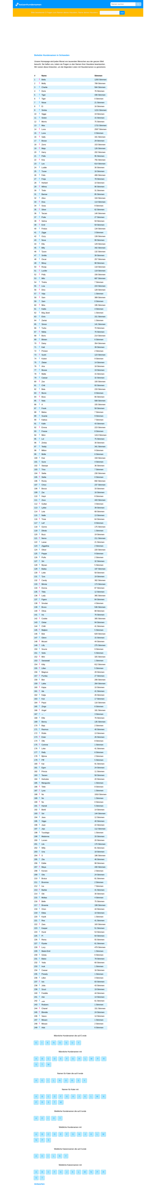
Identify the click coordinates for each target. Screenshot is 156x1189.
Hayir (43, 496)
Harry (43, 152)
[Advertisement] (78, 34)
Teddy (43, 447)
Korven (44, 871)
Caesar (44, 378)
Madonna (45, 836)
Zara (43, 924)
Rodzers (44, 1005)
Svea (43, 206)
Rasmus (44, 729)
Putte (43, 217)
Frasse (44, 431)
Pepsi (43, 703)
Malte (43, 374)
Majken (44, 630)
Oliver (43, 550)
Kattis (43, 309)
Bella (43, 80)
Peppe (44, 554)
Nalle (43, 515)
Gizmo (44, 527)
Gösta (43, 955)
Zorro (43, 145)
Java (43, 817)
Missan (44, 1024)
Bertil (43, 810)
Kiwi (43, 458)
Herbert (44, 183)
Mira (43, 305)
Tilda (43, 592)
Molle (43, 454)
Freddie (44, 993)
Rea (43, 921)
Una (43, 852)
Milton (43, 450)
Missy (43, 263)
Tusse (43, 171)
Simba (44, 110)
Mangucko (45, 783)
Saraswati (45, 661)
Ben (43, 680)
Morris (44, 122)
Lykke (43, 508)
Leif (43, 523)
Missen (44, 1020)
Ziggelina (45, 546)
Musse (44, 370)
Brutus (44, 879)
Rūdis (43, 733)
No (42, 794)
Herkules (45, 779)
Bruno (43, 607)
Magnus (44, 672)
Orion (43, 909)
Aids (43, 1028)
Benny (44, 722)
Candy (44, 580)
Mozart (44, 642)
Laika (43, 684)
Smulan (44, 603)
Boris (43, 336)
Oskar (43, 622)
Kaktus (44, 420)
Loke (43, 749)
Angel (43, 710)
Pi (42, 936)
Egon (43, 768)
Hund (43, 932)
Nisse (43, 103)
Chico (43, 485)
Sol (42, 814)
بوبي (43, 1001)
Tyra (43, 577)
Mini (43, 657)
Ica (42, 886)
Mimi (43, 435)
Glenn (43, 638)
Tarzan (44, 213)
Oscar (43, 259)
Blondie (44, 1012)
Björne (44, 756)
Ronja (43, 267)
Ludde (44, 168)
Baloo (43, 959)
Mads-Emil (45, 951)
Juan (43, 825)
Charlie (44, 87)
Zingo (43, 706)
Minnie (44, 584)
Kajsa (43, 687)
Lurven (44, 840)
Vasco (43, 1016)
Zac (43, 492)
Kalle (43, 424)
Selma (44, 221)
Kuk (43, 699)
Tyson (43, 252)
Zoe (43, 382)
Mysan (44, 565)
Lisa (43, 286)
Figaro (44, 599)
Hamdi (44, 806)
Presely (44, 974)
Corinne (44, 745)
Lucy (43, 947)
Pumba (44, 676)
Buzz (43, 534)
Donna (44, 588)
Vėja (43, 294)
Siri (42, 561)
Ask (43, 997)
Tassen (44, 775)
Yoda (43, 963)
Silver (43, 210)
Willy (43, 848)
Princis (44, 771)
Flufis (43, 557)
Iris (42, 615)
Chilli (43, 626)
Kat (42, 764)
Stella (43, 473)
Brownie (44, 905)
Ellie (43, 718)
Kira (43, 160)
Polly (43, 275)
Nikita (43, 332)
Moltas (44, 898)
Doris (43, 91)
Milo (43, 278)
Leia (43, 512)
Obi (42, 894)
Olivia (43, 611)
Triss (43, 470)
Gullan (44, 504)
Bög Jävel (45, 313)
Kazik (43, 917)
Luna (43, 129)
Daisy (43, 343)
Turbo (43, 328)
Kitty (43, 664)
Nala (43, 401)
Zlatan (44, 362)
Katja (43, 695)
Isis (42, 982)
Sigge (43, 114)
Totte (43, 787)
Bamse (44, 194)
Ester (43, 737)
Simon (44, 324)
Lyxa (43, 791)
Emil (43, 225)
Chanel (44, 1008)
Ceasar (44, 970)
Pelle (43, 156)
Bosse (44, 141)
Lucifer (44, 271)
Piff (42, 760)
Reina (43, 940)
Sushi (43, 355)
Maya (43, 867)
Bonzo (44, 489)
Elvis (43, 317)
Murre (43, 393)
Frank (43, 408)
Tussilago (45, 833)
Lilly (43, 645)
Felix (43, 175)
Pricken (44, 351)
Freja (43, 179)
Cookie (44, 619)
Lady (43, 596)
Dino (43, 290)
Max (43, 125)
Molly (43, 83)
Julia (43, 986)
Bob (43, 634)
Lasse (43, 542)
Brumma (44, 882)
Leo (43, 164)
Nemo (43, 538)
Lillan (43, 668)
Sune (43, 462)
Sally (43, 137)
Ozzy (43, 236)
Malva (43, 412)
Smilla (44, 255)
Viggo (43, 821)
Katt (43, 347)
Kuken (44, 359)
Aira (43, 366)
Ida (42, 691)
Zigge (43, 233)
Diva (43, 202)
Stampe (44, 466)
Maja (43, 148)
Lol (42, 439)
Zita (43, 859)
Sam (43, 297)
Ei (42, 106)
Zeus (43, 500)
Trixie (43, 519)
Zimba (44, 443)
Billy (43, 248)
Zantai (44, 320)
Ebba (43, 913)
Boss (43, 397)
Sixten (44, 118)
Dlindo (44, 531)
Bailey (44, 569)
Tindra (44, 282)
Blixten (44, 340)
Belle (43, 901)
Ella (43, 244)
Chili (43, 385)
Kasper (44, 928)
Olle (43, 741)
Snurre (44, 649)
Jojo (43, 829)
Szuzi (43, 989)
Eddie (43, 863)
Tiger (43, 95)
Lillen (43, 978)
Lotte (43, 573)
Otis (43, 875)
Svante (44, 416)
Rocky (44, 481)
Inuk (43, 966)
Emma (44, 427)
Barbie (44, 890)
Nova (43, 240)
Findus (44, 229)
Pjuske (44, 943)
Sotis (43, 653)
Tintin (43, 190)
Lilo (42, 844)
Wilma (44, 187)
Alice (43, 198)
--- (42, 714)
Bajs (43, 726)
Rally (43, 752)
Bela (43, 389)
